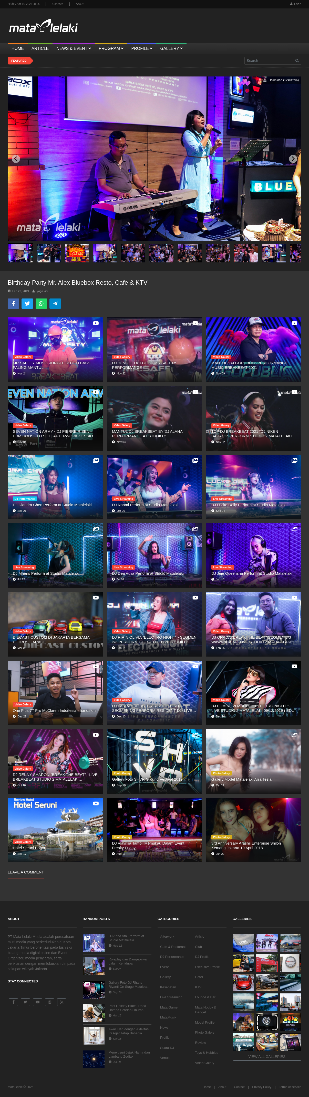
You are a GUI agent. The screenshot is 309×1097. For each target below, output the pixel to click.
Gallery (165, 977)
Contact (57, 3)
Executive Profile (207, 967)
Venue (165, 1058)
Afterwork (167, 936)
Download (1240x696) (281, 80)
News (164, 1027)
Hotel (199, 977)
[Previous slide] (16, 159)
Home (207, 1087)
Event (164, 967)
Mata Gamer (169, 1007)
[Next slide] (293, 159)
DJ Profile (202, 957)
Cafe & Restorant (173, 947)
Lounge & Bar (205, 997)
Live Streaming (171, 997)
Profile (165, 1037)
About (80, 3)
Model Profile (204, 1022)
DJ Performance (172, 957)
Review (200, 1043)
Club (198, 947)
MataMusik (168, 1017)
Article (199, 936)
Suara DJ (167, 1048)
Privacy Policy (261, 1087)
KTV (198, 987)
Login (295, 3)
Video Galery (204, 1063)
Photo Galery (204, 1032)
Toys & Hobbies (206, 1053)
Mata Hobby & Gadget (205, 1009)
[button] (20, 252)
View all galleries (266, 1057)
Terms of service (290, 1087)
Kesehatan (168, 987)
